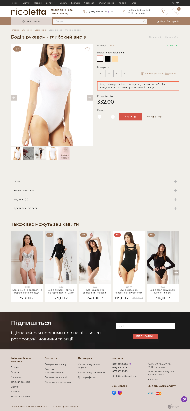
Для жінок (27, 30)
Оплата (63, 3)
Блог (134, 3)
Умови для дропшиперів (91, 372)
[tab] (95, 181)
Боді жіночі (40, 30)
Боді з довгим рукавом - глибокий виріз (163, 291)
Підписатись (145, 336)
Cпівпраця (89, 3)
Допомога (50, 3)
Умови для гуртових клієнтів (89, 366)
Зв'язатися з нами (20, 396)
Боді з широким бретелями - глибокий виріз (95, 292)
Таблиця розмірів (106, 3)
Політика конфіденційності (55, 371)
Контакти (123, 3)
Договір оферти (87, 377)
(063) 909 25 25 (119, 371)
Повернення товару (55, 364)
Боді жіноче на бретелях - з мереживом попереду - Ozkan (27, 292)
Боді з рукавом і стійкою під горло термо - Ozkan (61, 291)
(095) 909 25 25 (119, 367)
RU (173, 3)
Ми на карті (154, 379)
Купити (130, 116)
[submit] (144, 21)
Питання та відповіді (56, 377)
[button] (176, 272)
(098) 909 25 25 (98, 11)
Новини (38, 3)
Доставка (75, 3)
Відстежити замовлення (58, 382)
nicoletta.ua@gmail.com (124, 376)
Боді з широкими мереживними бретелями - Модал (128, 292)
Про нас (14, 3)
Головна (15, 30)
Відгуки (26, 3)
